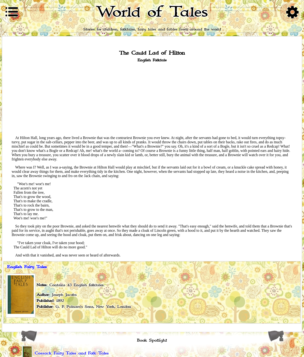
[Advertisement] (152, 98)
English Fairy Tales (27, 267)
